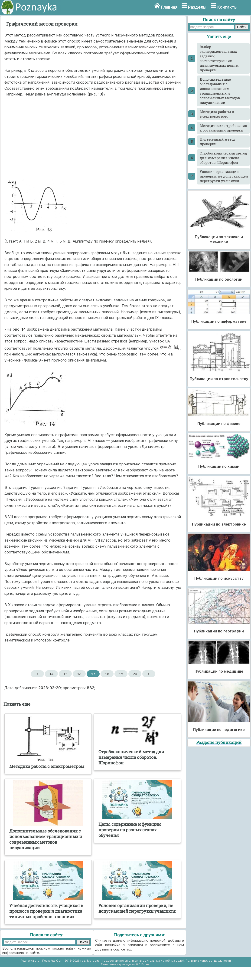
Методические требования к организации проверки (223, 127)
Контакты (227, 7)
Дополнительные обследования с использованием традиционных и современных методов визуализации (220, 91)
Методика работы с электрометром (217, 113)
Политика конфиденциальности (208, 960)
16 (79, 674)
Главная (169, 7)
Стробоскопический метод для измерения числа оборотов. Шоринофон (223, 158)
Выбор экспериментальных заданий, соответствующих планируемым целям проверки (219, 58)
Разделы (197, 7)
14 (51, 674)
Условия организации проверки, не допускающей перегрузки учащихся (224, 176)
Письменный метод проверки (217, 141)
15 (65, 674)
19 (121, 674)
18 (107, 674)
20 (135, 674)
